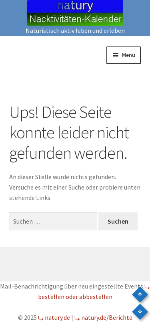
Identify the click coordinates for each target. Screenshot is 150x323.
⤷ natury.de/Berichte (103, 317)
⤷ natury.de (54, 317)
